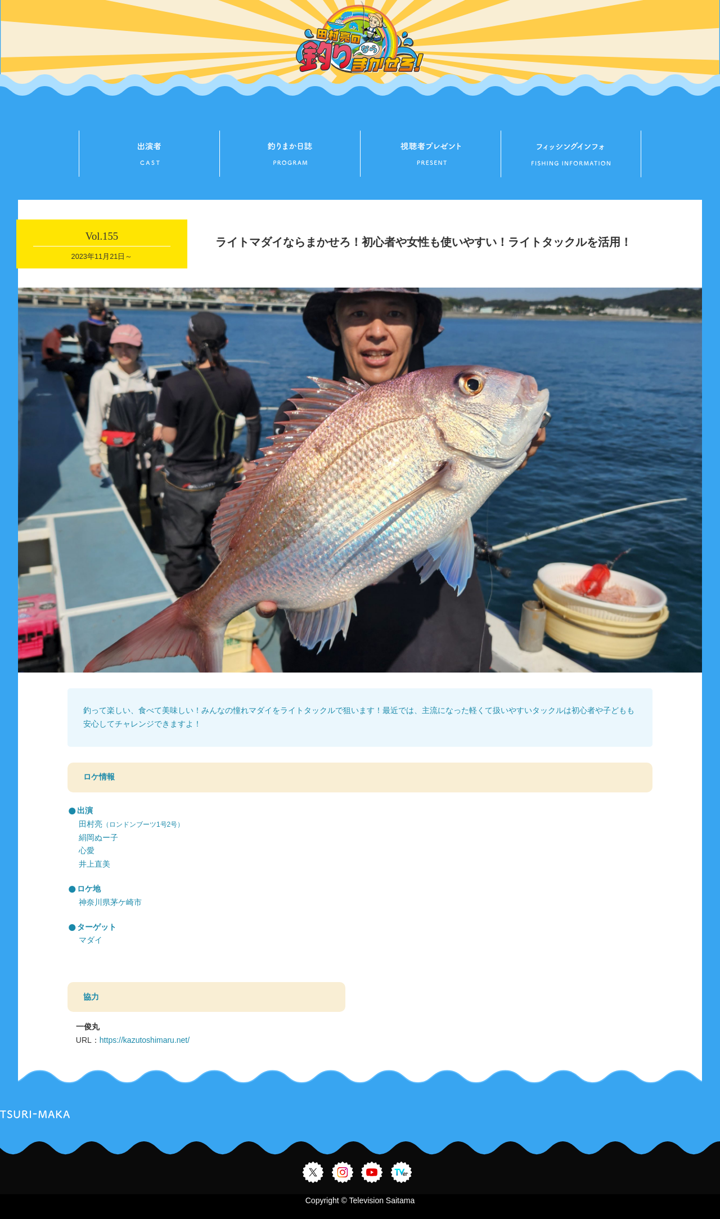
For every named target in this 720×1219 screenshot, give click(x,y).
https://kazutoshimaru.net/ (145, 1040)
